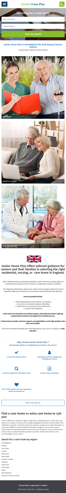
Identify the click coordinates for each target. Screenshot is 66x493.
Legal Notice (35, 485)
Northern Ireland (7, 459)
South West (5, 467)
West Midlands (6, 473)
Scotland (5, 462)
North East (5, 454)
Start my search (33, 34)
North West (5, 456)
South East (5, 465)
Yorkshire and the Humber (11, 476)
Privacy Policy (24, 485)
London (4, 451)
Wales (3, 470)
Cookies (44, 485)
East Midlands (6, 443)
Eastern (4, 446)
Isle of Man (5, 448)
